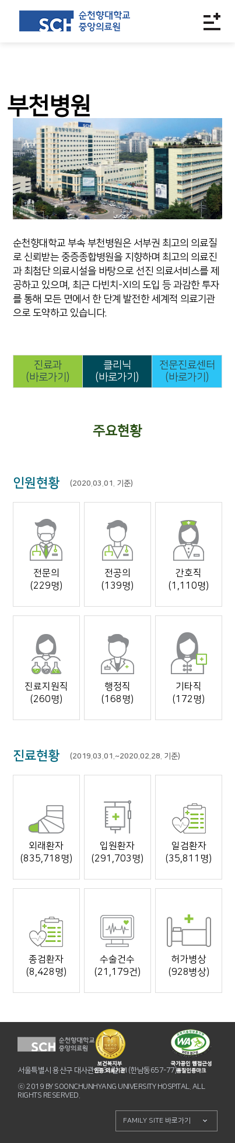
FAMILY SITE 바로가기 (157, 1120)
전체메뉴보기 (212, 21)
